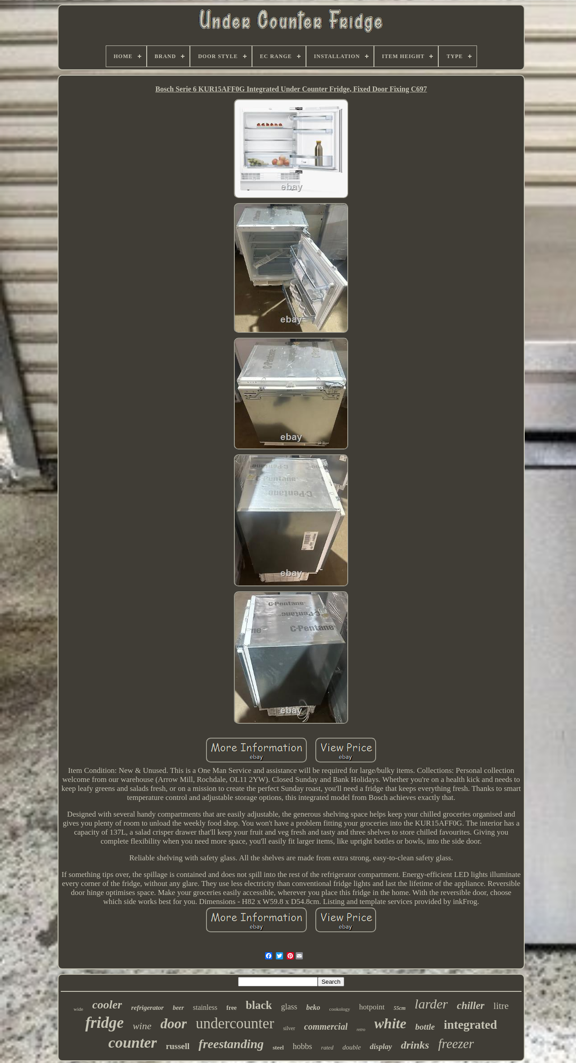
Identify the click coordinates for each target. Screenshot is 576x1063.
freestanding (231, 1044)
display (381, 1046)
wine (142, 1025)
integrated (470, 1024)
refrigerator (147, 1007)
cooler (107, 1004)
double (351, 1047)
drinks (415, 1045)
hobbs (302, 1046)
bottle (425, 1026)
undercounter (235, 1023)
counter (132, 1042)
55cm (400, 1008)
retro (360, 1029)
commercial (326, 1026)
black (259, 1005)
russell (178, 1046)
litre (501, 1005)
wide (78, 1009)
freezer (456, 1043)
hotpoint (372, 1007)
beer (178, 1007)
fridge (104, 1022)
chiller (470, 1005)
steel (278, 1047)
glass (289, 1006)
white (390, 1023)
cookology (339, 1009)
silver (289, 1028)
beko (313, 1007)
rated (327, 1047)
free (231, 1007)
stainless (205, 1007)
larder (431, 1003)
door (173, 1023)
